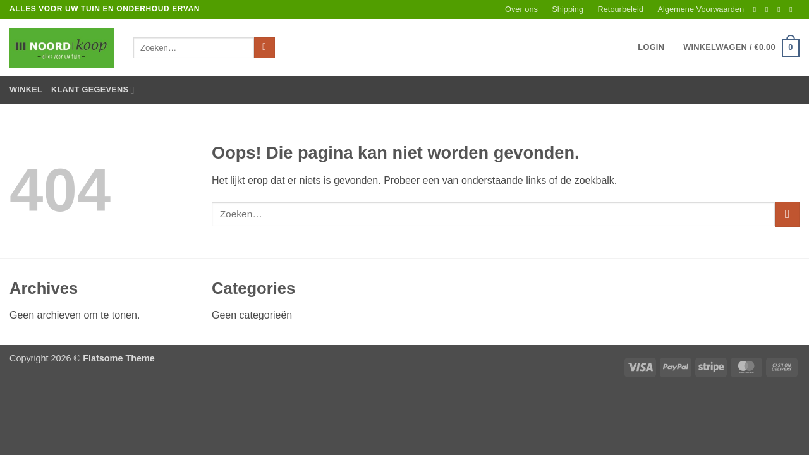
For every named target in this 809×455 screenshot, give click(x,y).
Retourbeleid (620, 9)
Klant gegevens (93, 90)
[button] (651, 47)
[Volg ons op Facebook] (757, 9)
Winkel (25, 89)
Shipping (567, 9)
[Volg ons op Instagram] (769, 9)
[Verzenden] (264, 48)
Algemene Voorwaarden (700, 9)
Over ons (521, 9)
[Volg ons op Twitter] (781, 9)
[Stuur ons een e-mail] (793, 9)
